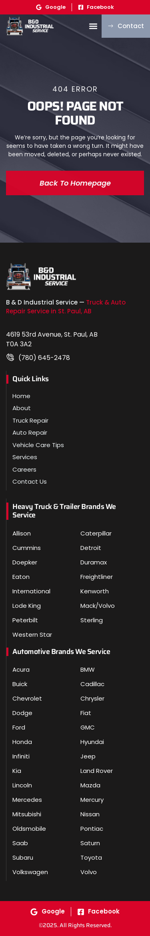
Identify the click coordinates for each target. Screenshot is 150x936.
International (31, 591)
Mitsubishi (26, 814)
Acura (21, 669)
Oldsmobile (29, 828)
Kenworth (94, 591)
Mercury (92, 799)
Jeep (88, 756)
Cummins (26, 548)
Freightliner (96, 576)
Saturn (90, 843)
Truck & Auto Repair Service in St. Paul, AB (66, 307)
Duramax (93, 562)
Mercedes (27, 799)
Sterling (91, 620)
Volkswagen (30, 872)
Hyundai (92, 742)
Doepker (24, 562)
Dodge (22, 713)
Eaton (21, 576)
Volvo (88, 872)
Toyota (91, 857)
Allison (21, 533)
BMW (87, 669)
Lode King (26, 605)
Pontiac (91, 828)
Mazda (90, 785)
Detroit (90, 548)
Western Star (32, 634)
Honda (22, 742)
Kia (16, 770)
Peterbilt (25, 620)
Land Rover (96, 770)
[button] (93, 26)
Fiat (85, 713)
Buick (19, 684)
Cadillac (92, 684)
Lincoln (22, 785)
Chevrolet (27, 698)
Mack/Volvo (97, 605)
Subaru (22, 857)
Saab (20, 843)
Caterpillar (96, 533)
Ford (18, 727)
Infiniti (21, 756)
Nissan (90, 814)
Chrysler (92, 698)
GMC (87, 727)
